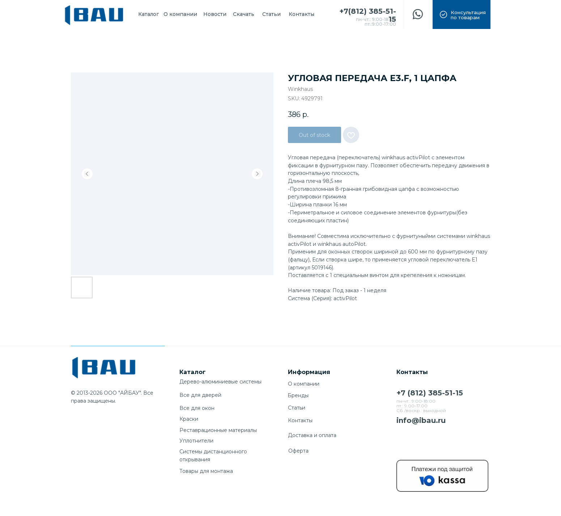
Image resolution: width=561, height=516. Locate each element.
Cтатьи (296, 407)
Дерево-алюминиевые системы (220, 381)
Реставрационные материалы (218, 430)
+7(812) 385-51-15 (367, 15)
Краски (188, 419)
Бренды (298, 395)
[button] (461, 14)
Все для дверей (200, 395)
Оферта (298, 451)
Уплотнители (196, 440)
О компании (303, 384)
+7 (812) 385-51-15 (429, 393)
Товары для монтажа (206, 471)
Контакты (300, 420)
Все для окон (196, 408)
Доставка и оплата (312, 435)
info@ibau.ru (421, 420)
